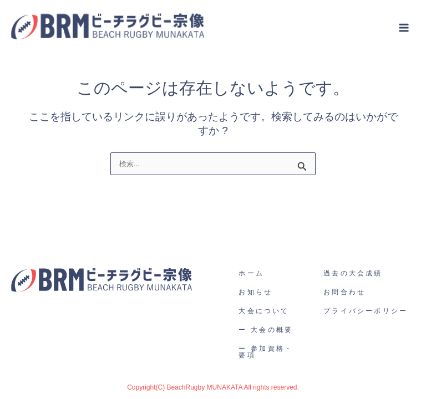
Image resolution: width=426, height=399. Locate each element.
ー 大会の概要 (266, 330)
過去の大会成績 (352, 273)
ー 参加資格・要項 (266, 352)
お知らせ (255, 292)
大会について (264, 311)
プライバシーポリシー (365, 311)
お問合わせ (344, 292)
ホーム (251, 273)
